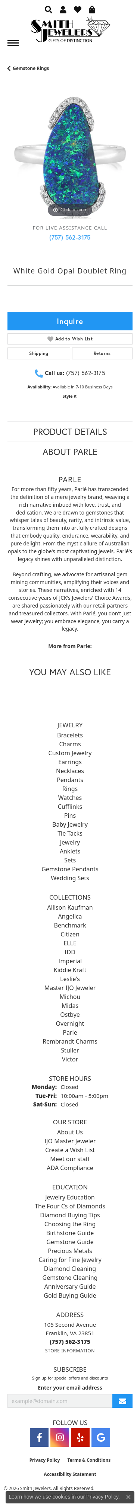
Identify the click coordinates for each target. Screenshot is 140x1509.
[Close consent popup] (128, 1497)
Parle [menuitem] (70, 1032)
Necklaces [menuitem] (70, 771)
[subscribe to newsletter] (122, 1401)
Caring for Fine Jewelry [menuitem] (70, 1260)
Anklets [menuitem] (70, 851)
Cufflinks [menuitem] (70, 806)
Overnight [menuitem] (70, 1023)
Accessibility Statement (70, 1474)
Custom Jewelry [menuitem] (70, 753)
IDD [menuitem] (70, 952)
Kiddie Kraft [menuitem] (70, 970)
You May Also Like (70, 672)
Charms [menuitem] (70, 744)
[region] (70, 156)
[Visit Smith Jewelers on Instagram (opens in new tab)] (59, 1437)
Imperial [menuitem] (70, 961)
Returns (102, 353)
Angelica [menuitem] (70, 916)
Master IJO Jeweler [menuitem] (70, 988)
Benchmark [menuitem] (70, 925)
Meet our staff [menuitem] (70, 1159)
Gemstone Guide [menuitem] (69, 1242)
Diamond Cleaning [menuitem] (70, 1269)
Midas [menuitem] (70, 1006)
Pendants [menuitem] (70, 780)
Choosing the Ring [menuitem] (70, 1224)
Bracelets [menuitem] (70, 735)
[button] (48, 9)
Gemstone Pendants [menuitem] (70, 869)
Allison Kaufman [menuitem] (70, 907)
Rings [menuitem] (70, 789)
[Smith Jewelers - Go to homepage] (70, 31)
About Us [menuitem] (70, 1132)
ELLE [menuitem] (70, 943)
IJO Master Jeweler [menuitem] (70, 1141)
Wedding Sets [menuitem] (70, 878)
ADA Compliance (70, 1168)
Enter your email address (70, 1387)
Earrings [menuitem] (70, 762)
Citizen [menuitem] (70, 934)
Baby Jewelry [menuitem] (70, 824)
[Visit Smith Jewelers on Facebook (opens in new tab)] (39, 1437)
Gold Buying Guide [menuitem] (70, 1295)
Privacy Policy (44, 1460)
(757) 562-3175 (70, 237)
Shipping (38, 353)
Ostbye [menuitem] (70, 1014)
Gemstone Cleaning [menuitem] (70, 1277)
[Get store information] (70, 1351)
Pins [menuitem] (70, 815)
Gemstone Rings (31, 68)
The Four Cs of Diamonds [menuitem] (70, 1206)
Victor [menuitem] (70, 1059)
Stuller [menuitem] (70, 1050)
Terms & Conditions (89, 1460)
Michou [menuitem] (70, 997)
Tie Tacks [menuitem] (70, 833)
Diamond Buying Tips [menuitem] (70, 1215)
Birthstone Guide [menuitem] (70, 1233)
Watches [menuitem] (70, 798)
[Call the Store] (70, 1341)
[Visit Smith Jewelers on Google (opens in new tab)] (100, 1437)
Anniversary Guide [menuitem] (70, 1286)
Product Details (70, 432)
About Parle (70, 452)
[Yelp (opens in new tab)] (80, 1437)
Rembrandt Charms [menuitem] (70, 1041)
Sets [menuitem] (70, 860)
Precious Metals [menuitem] (70, 1251)
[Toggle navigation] (13, 43)
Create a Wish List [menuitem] (70, 1150)
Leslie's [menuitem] (70, 979)
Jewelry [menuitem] (70, 842)
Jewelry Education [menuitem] (69, 1197)
